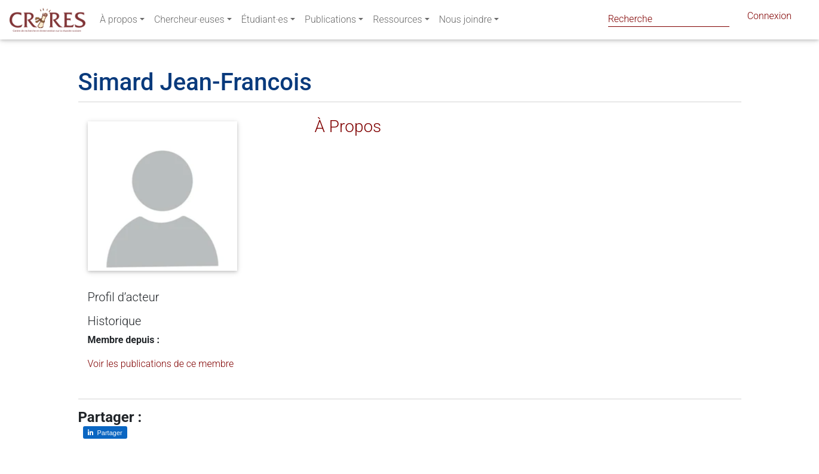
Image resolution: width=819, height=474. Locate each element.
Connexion (769, 18)
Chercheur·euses (189, 21)
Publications (330, 21)
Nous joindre (465, 21)
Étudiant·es (264, 21)
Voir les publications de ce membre (161, 363)
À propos (118, 21)
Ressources (397, 21)
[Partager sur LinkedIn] (105, 432)
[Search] (668, 18)
